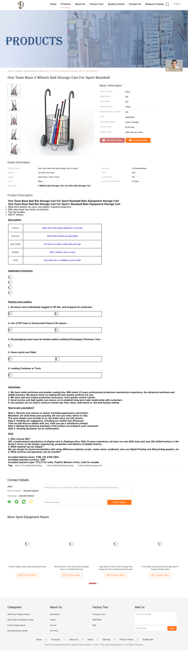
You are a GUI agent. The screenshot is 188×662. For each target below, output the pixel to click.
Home (53, 4)
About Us (80, 4)
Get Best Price (112, 140)
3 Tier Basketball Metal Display (59, 465)
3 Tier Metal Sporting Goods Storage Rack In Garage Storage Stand (160, 568)
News (90, 640)
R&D (94, 625)
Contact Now (138, 140)
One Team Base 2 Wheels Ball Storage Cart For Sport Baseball (71, 71)
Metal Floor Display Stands (18, 614)
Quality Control (116, 4)
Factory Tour (97, 4)
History (53, 620)
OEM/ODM (97, 620)
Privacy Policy (126, 640)
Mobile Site (148, 640)
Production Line (98, 614)
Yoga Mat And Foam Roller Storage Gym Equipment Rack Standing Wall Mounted (116, 568)
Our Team (54, 631)
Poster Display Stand (16, 625)
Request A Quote (154, 4)
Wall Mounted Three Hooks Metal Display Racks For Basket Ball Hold (71, 568)
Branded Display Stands (17, 631)
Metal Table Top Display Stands (20, 620)
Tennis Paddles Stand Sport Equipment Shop (27, 567)
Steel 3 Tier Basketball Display (28, 465)
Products (66, 4)
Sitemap (106, 640)
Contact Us (135, 4)
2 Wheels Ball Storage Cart (90, 465)
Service (53, 625)
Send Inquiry (119, 502)
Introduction (55, 614)
